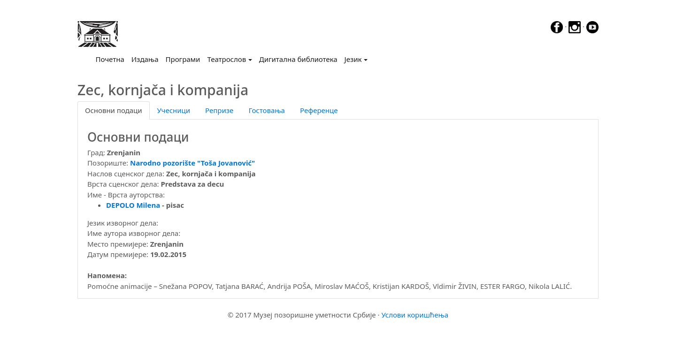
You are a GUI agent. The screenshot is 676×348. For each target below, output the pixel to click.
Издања (145, 59)
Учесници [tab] (173, 110)
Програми (183, 59)
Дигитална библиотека (298, 59)
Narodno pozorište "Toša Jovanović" (192, 162)
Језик (353, 59)
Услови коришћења (414, 314)
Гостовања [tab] (266, 110)
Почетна (112, 58)
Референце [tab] (319, 110)
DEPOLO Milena (133, 205)
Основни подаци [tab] (113, 110)
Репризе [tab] (219, 110)
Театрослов (226, 59)
